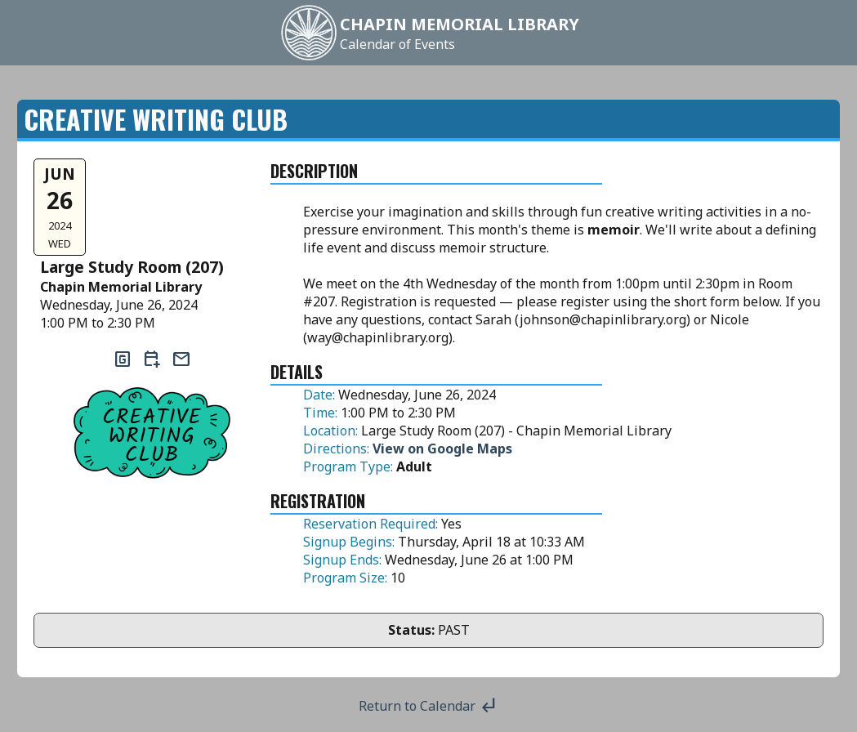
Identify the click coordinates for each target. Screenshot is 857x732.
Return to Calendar (428, 706)
